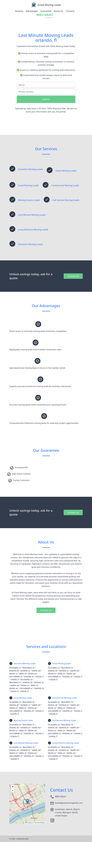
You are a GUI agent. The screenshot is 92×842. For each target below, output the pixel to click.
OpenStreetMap (39, 823)
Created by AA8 (22, 839)
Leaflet (28, 823)
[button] (27, 801)
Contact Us (73, 276)
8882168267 (60, 796)
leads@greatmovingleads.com (69, 803)
